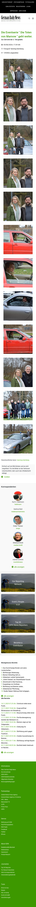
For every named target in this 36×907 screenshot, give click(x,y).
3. (11, 675)
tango (18, 528)
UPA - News (4, 799)
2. (10, 673)
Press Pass (4, 806)
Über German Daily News (8, 769)
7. (10, 684)
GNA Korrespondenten (8, 872)
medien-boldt (18, 545)
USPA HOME (22, 11)
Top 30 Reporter (6, 867)
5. (16, 679)
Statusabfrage (19, 2)
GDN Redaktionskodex (7, 777)
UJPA (2, 804)
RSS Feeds (4, 827)
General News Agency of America (11, 797)
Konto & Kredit (5, 895)
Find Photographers (7, 824)
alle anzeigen (18, 567)
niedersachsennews (18, 512)
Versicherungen (5, 897)
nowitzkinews (18, 562)
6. (12, 682)
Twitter (3, 832)
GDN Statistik (10, 6)
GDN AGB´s (4, 774)
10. (15, 691)
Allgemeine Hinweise (7, 779)
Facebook (4, 829)
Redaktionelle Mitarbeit (8, 847)
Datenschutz (5, 849)
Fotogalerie (29, 2)
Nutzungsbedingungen (8, 781)
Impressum (14, 11)
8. (12, 686)
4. (13, 677)
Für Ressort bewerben (7, 870)
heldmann (18, 504)
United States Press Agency (9, 794)
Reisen (3, 890)
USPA (2, 809)
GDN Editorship (7, 2)
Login (28, 6)
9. (10, 689)
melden (5, 477)
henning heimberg (23, 460)
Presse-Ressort (5, 854)
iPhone (3, 834)
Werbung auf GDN (6, 822)
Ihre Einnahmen (5, 772)
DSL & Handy (5, 892)
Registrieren (20, 6)
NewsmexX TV (5, 802)
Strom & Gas (5, 888)
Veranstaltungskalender (8, 875)
